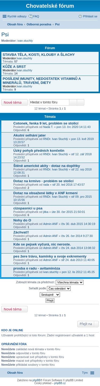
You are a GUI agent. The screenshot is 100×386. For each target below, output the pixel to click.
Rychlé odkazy (17, 16)
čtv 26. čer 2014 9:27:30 (77, 235)
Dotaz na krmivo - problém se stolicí (43, 181)
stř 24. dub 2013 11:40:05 (78, 260)
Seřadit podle (50, 288)
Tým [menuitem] (85, 372)
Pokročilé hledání (80, 102)
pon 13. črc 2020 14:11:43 (74, 126)
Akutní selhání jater (29, 135)
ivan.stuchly (25, 40)
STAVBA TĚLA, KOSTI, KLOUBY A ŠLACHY (39, 55)
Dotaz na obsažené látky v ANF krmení (45, 193)
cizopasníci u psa (27, 208)
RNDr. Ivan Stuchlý (55, 139)
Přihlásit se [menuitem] (90, 16)
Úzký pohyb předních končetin (38, 151)
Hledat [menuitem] (95, 25)
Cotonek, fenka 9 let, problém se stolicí (45, 123)
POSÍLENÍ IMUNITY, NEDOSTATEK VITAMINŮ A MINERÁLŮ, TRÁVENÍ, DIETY (42, 81)
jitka (46, 211)
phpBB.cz (60, 383)
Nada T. (48, 126)
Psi (5, 34)
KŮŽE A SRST (14, 67)
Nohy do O (22, 220)
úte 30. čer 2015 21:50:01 (68, 211)
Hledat (73, 102)
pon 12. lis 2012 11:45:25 (78, 272)
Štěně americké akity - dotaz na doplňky (46, 166)
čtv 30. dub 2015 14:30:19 (78, 223)
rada (46, 184)
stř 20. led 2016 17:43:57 (68, 184)
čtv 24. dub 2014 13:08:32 (78, 247)
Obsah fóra (15, 372)
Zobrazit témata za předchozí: (49, 282)
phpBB (37, 380)
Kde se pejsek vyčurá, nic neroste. (42, 244)
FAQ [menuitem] (36, 16)
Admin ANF (50, 223)
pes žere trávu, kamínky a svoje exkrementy (49, 256)
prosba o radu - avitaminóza (36, 268)
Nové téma (13, 102)
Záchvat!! (21, 232)
